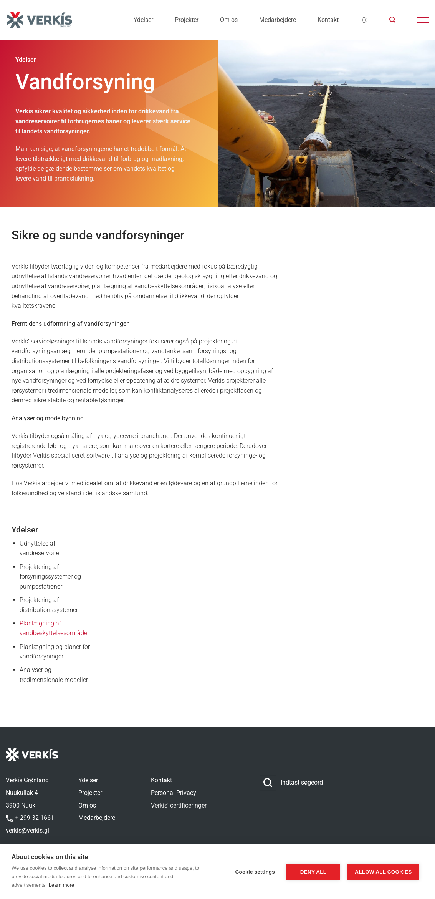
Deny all (310, 871)
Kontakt (328, 19)
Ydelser (143, 19)
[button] (392, 19)
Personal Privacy (173, 792)
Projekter (186, 19)
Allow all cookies (382, 871)
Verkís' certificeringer (179, 805)
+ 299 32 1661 (30, 817)
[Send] (268, 782)
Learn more (61, 885)
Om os (229, 19)
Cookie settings (252, 871)
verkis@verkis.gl (27, 830)
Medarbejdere (277, 19)
